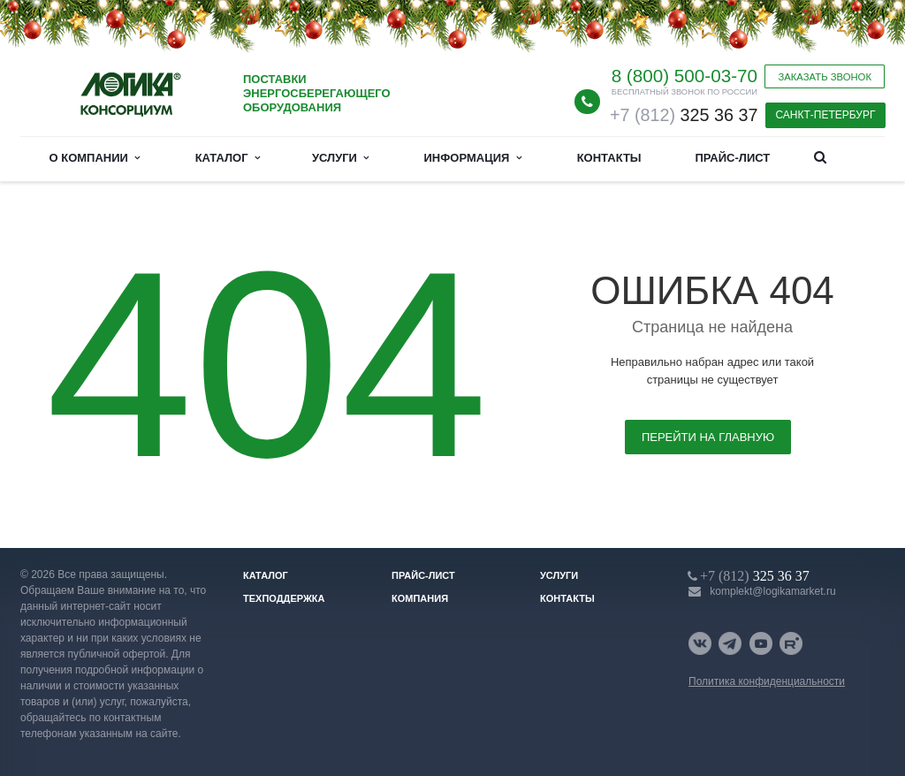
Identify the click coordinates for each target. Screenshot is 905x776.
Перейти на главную (708, 437)
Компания (420, 598)
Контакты (609, 157)
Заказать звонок (824, 77)
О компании (95, 157)
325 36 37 (683, 115)
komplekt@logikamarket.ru (772, 591)
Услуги (340, 157)
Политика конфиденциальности (766, 681)
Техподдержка (284, 598)
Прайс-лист (732, 157)
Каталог (227, 157)
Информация (472, 157)
